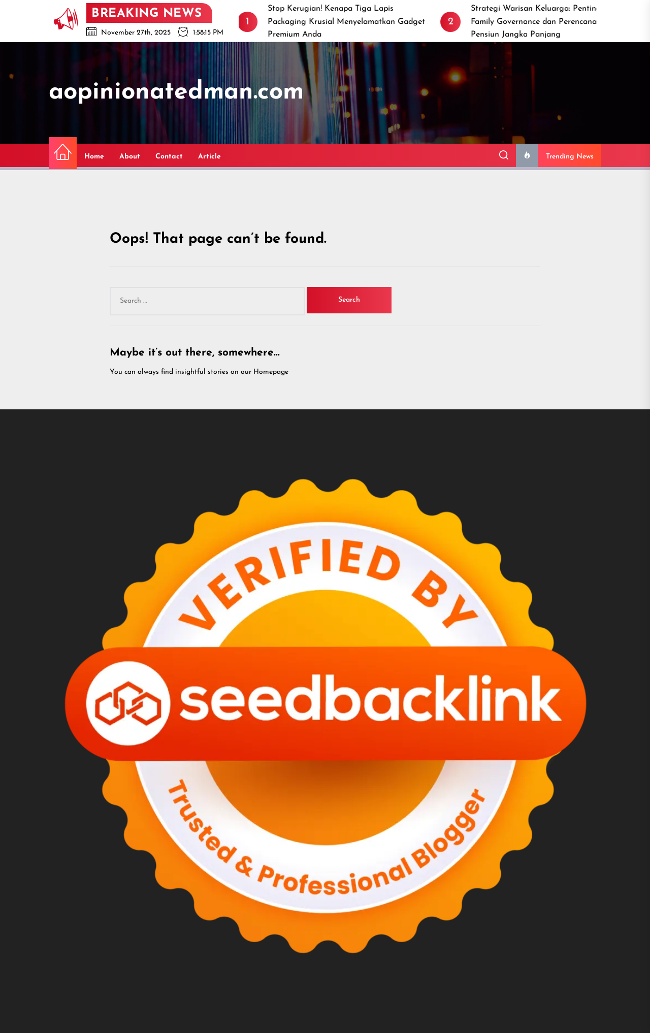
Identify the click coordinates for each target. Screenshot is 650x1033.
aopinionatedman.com (176, 92)
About (129, 156)
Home (94, 156)
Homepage (270, 372)
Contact (169, 156)
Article (209, 156)
